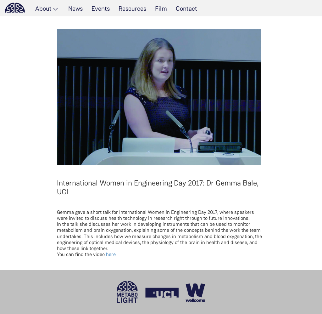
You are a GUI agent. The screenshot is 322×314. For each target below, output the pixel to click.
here (111, 254)
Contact (186, 8)
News (75, 8)
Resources (132, 8)
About (43, 8)
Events (101, 8)
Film (161, 8)
